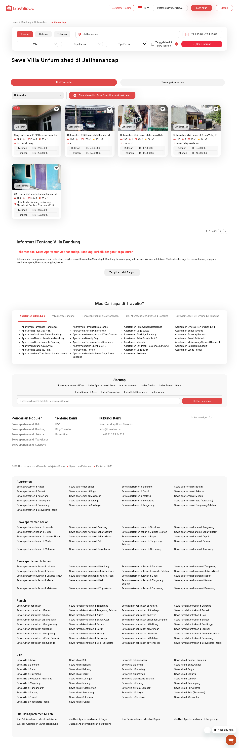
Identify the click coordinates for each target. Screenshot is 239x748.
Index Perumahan (110, 392)
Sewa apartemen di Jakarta (28, 434)
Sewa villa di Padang (132, 683)
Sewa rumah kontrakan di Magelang (36, 633)
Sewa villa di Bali (77, 660)
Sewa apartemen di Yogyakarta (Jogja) (37, 510)
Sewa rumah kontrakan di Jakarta (140, 605)
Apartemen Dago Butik (136, 349)
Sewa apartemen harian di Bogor (139, 536)
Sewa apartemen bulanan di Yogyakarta (90, 588)
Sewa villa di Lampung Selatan (138, 678)
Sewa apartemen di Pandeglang (33, 500)
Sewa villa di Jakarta (185, 674)
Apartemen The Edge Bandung (140, 334)
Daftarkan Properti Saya (170, 8)
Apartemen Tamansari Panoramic (39, 327)
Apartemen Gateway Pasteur (190, 334)
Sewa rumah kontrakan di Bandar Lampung (144, 619)
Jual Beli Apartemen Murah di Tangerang (196, 719)
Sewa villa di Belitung (80, 669)
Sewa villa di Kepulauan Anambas (34, 678)
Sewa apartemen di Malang (136, 496)
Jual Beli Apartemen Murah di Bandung (37, 723)
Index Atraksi (148, 385)
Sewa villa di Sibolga (132, 692)
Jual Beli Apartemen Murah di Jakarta (37, 719)
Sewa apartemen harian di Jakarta (35, 527)
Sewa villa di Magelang (28, 683)
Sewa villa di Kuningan (80, 678)
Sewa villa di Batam (27, 669)
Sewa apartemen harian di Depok (191, 536)
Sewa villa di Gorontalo (133, 674)
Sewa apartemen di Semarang (138, 500)
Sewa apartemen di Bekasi (31, 491)
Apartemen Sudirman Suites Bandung (42, 334)
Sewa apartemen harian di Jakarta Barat (195, 532)
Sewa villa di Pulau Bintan (82, 688)
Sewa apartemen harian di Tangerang (194, 527)
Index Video (158, 392)
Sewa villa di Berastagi (133, 669)
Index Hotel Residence (135, 392)
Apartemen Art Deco (135, 353)
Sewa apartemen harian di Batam (192, 541)
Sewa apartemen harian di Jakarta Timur (38, 536)
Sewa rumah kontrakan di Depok (34, 610)
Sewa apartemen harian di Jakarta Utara (90, 532)
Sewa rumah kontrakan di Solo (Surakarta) (91, 643)
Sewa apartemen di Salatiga (84, 500)
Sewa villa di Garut (78, 674)
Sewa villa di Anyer (26, 660)
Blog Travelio (63, 429)
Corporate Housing (121, 8)
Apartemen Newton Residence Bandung (43, 338)
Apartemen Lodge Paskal (188, 349)
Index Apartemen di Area (101, 385)
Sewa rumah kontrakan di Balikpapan (36, 619)
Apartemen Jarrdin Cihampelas (89, 330)
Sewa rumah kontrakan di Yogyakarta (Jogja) (198, 643)
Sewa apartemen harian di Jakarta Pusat (91, 536)
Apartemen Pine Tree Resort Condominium (44, 353)
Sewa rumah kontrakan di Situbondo (36, 643)
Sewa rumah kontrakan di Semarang (193, 638)
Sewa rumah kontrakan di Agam (86, 615)
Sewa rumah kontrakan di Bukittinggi (193, 624)
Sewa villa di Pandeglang (187, 683)
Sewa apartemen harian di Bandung (88, 527)
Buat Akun (201, 8)
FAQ (57, 424)
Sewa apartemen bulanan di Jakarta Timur (39, 575)
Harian (25, 34)
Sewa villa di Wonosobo (186, 697)
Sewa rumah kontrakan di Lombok (192, 629)
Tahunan (62, 34)
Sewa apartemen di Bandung (28, 429)
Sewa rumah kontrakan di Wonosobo (141, 643)
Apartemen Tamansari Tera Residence (93, 342)
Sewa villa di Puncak (79, 701)
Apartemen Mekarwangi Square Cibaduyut (197, 342)
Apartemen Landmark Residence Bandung (146, 346)
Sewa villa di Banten (132, 664)
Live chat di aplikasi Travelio (115, 424)
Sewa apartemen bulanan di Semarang (142, 588)
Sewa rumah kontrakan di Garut (86, 629)
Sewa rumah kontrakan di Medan (139, 633)
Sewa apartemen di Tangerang (138, 505)
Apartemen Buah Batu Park (36, 349)
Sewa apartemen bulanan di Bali (86, 580)
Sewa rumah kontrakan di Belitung (140, 624)
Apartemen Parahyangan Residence (143, 327)
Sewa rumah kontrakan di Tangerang (88, 605)
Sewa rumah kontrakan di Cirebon (34, 629)
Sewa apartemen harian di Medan (34, 541)
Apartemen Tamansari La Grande (90, 327)
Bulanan (43, 34)
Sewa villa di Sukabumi (81, 697)
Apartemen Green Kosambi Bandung (41, 342)
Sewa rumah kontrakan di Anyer (139, 615)
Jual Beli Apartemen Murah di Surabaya (90, 723)
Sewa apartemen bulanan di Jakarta (36, 566)
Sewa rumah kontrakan (29, 605)
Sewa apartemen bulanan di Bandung (89, 566)
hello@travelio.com (110, 429)
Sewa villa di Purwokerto (187, 688)
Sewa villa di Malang (79, 683)
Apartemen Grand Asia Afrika (37, 346)
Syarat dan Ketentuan (80, 466)
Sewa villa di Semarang (81, 692)
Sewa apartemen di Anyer (30, 486)
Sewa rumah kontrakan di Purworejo (88, 638)
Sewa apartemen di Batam (188, 486)
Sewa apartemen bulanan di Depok (192, 575)
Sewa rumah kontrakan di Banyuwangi (37, 624)
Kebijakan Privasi (56, 466)
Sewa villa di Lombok (185, 678)
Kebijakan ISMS (104, 466)
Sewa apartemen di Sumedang (33, 505)
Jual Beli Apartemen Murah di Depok (141, 719)
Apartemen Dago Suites (136, 330)
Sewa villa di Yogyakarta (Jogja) (33, 701)
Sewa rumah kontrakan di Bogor (33, 615)
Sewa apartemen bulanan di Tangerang (195, 566)
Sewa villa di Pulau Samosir (136, 688)
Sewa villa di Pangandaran (30, 688)
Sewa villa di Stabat (27, 697)
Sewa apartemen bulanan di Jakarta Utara (91, 571)
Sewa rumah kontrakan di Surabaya (140, 610)
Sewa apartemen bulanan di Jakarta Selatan (145, 571)
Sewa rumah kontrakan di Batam (86, 624)
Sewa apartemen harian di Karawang (193, 549)
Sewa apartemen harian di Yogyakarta (89, 549)
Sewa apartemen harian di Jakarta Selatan (144, 532)
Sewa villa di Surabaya (133, 697)
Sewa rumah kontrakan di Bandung (192, 605)
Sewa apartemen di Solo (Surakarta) (193, 500)
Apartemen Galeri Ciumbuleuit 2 (141, 338)
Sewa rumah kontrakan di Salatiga (140, 638)
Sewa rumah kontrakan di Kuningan (140, 629)
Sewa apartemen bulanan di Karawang (194, 588)
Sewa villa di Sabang (27, 692)
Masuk (224, 8)
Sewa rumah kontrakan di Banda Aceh (89, 619)
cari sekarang (202, 44)
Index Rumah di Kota (170, 385)
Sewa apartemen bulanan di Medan (35, 580)
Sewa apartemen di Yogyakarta (30, 439)
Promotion (61, 434)
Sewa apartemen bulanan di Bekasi (35, 571)
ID (145, 7)
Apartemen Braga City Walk (36, 330)
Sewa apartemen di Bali (26, 424)
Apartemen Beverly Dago (86, 338)
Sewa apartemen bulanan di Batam (193, 580)
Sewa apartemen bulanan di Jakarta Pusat (91, 575)
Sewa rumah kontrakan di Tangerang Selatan (93, 610)
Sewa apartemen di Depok (136, 491)
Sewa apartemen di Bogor (83, 491)
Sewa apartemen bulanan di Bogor (140, 575)
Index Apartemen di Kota (71, 385)
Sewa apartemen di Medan (188, 496)
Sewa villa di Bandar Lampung (190, 660)
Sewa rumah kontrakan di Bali (190, 615)
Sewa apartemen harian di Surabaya (141, 527)
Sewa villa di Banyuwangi (187, 664)
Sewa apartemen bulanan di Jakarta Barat (196, 571)
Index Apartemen (128, 385)
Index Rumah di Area (86, 392)
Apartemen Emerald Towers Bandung (195, 327)
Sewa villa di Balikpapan (134, 660)
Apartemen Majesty (134, 342)
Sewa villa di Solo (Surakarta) (189, 692)
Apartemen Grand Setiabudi (189, 338)
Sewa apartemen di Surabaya (29, 444)
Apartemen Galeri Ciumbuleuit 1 (192, 346)
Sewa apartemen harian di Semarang (141, 549)
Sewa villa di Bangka (80, 664)
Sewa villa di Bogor (184, 669)
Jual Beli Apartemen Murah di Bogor (88, 719)
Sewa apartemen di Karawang (32, 496)
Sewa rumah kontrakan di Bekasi (191, 610)
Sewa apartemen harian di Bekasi (34, 532)
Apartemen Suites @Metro (189, 330)
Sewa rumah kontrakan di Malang (87, 633)
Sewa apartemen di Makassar (85, 496)
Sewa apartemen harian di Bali (85, 541)
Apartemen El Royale (84, 349)
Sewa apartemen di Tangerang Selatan (195, 505)
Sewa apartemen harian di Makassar (36, 549)
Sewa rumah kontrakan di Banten (192, 619)
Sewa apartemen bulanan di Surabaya (142, 566)
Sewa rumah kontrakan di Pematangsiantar (197, 633)
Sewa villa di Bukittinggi (29, 674)
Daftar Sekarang (202, 401)
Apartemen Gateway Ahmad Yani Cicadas (95, 334)
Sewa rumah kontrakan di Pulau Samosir (38, 638)
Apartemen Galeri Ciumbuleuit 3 (89, 346)
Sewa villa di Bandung (28, 664)
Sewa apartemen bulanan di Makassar (37, 588)
